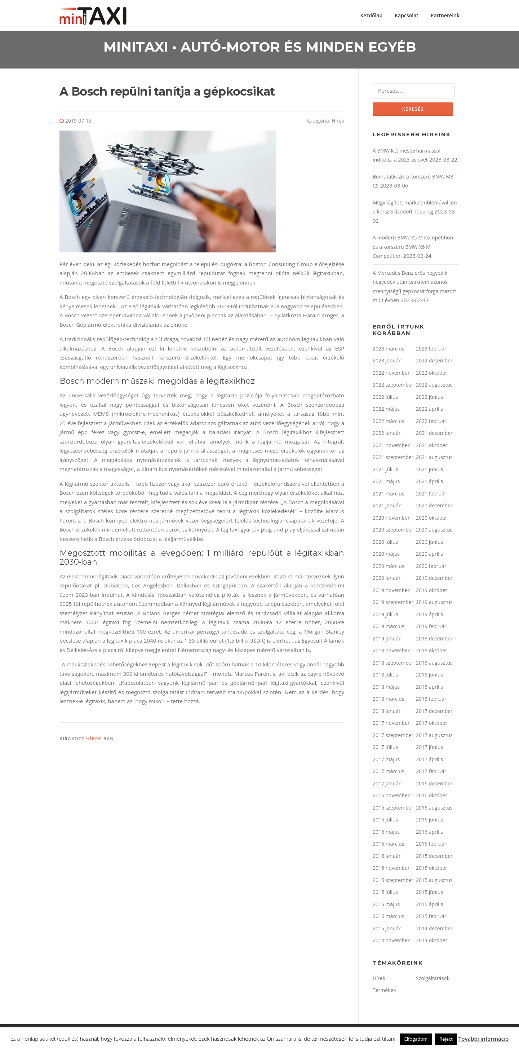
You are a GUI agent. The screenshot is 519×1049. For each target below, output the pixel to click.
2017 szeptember (393, 736)
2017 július (385, 748)
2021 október (431, 447)
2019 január (387, 640)
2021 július (385, 471)
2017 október (431, 724)
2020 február (431, 567)
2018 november (391, 652)
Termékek (384, 991)
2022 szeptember (393, 386)
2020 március (388, 567)
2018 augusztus (434, 664)
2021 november (391, 447)
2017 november (391, 724)
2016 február (431, 845)
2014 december (434, 930)
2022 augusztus (434, 386)
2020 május (386, 555)
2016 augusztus (434, 809)
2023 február (431, 350)
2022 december (434, 362)
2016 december (434, 785)
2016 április (429, 833)
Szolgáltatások (432, 980)
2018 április (429, 688)
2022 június (429, 398)
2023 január (387, 362)
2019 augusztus (434, 603)
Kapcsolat (406, 15)
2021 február (431, 495)
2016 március (388, 845)
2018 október (431, 652)
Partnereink (445, 15)
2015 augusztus (434, 881)
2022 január (387, 434)
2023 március (388, 350)
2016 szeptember (393, 809)
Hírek (338, 122)
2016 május (386, 833)
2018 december (434, 640)
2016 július (385, 821)
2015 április (429, 906)
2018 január (387, 712)
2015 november (391, 869)
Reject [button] (446, 1039)
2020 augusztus (434, 531)
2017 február (431, 773)
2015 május (386, 906)
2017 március (388, 773)
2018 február (431, 700)
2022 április (429, 410)
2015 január (387, 930)
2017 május (386, 761)
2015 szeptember (393, 881)
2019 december (434, 579)
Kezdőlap (371, 15)
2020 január (387, 579)
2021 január (387, 507)
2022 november (391, 374)
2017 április (429, 761)
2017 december (434, 712)
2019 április (429, 616)
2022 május (386, 410)
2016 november (391, 797)
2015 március (388, 917)
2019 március (388, 628)
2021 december (434, 434)
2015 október (431, 869)
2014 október (431, 942)
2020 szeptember (393, 531)
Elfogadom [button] (415, 1039)
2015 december (434, 857)
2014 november (391, 942)
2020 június (429, 543)
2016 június (429, 821)
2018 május (386, 688)
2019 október (431, 592)
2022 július (385, 398)
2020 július (385, 543)
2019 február (431, 628)
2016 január (387, 857)
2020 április (429, 555)
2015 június (429, 893)
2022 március (388, 422)
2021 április (429, 483)
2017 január (387, 785)
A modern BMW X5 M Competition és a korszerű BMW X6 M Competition (413, 248)
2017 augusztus (434, 736)
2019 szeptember (393, 603)
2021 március (388, 495)
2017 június (429, 748)
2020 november (391, 519)
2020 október (431, 519)
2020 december (434, 507)
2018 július (385, 676)
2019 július (385, 616)
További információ (483, 1038)
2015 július (385, 893)
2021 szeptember (393, 458)
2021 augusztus (434, 458)
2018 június (429, 676)
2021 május (386, 483)
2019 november (391, 592)
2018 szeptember (393, 664)
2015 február (431, 917)
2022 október (431, 374)
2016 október (431, 797)
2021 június (429, 471)
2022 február (431, 422)
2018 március (388, 700)
